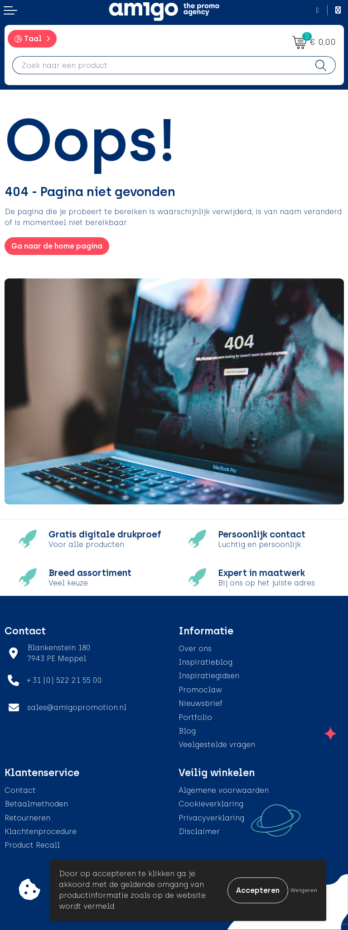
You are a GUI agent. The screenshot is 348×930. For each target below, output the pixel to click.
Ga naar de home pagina (56, 246)
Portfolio (195, 717)
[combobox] (159, 65)
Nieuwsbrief (200, 703)
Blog (187, 731)
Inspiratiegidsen (209, 675)
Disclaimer (199, 831)
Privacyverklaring (211, 818)
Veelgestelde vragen (217, 744)
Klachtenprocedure (41, 831)
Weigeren (303, 890)
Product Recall (32, 845)
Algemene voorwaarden (224, 790)
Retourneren (27, 818)
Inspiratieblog (205, 662)
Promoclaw (200, 690)
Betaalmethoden (36, 804)
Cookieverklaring (211, 804)
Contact (20, 790)
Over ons (195, 648)
